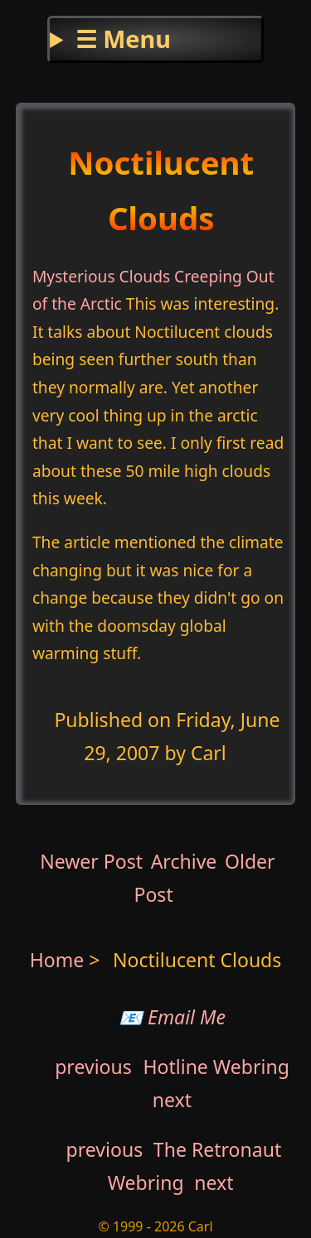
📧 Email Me (172, 1017)
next (172, 1099)
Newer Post (91, 861)
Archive (184, 861)
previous (93, 1066)
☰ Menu (123, 38)
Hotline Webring (216, 1066)
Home (57, 960)
